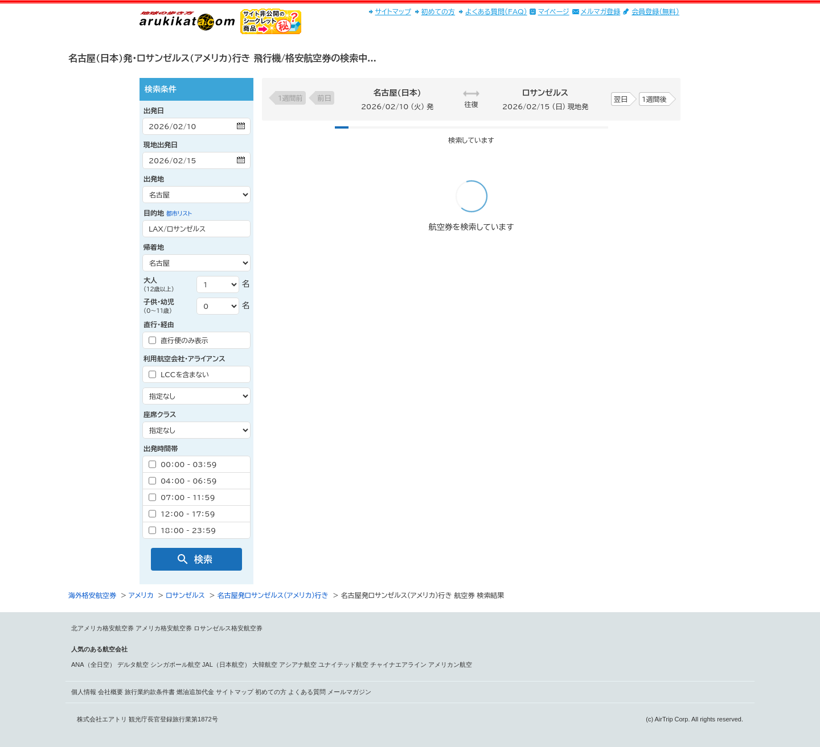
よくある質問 (307, 691)
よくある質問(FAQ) (496, 11)
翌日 (621, 99)
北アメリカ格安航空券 (102, 628)
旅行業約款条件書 (150, 691)
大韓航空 (264, 664)
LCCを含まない (179, 374)
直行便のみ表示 (178, 340)
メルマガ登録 (601, 11)
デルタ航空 (133, 664)
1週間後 (654, 99)
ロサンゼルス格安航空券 (228, 628)
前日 (324, 97)
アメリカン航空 (450, 664)
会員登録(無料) (655, 11)
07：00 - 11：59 (182, 497)
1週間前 (290, 97)
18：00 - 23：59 (182, 530)
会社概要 (110, 691)
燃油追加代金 (195, 691)
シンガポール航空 (175, 664)
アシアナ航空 (298, 664)
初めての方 (438, 11)
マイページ (553, 11)
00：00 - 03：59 (183, 464)
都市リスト (179, 213)
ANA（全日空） (93, 664)
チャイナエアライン (398, 664)
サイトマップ (393, 11)
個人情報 (83, 691)
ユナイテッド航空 (343, 664)
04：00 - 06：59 (183, 481)
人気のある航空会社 (99, 649)
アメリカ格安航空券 (164, 628)
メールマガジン (349, 691)
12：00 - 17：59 (182, 514)
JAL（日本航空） (226, 664)
